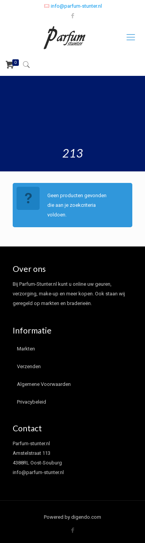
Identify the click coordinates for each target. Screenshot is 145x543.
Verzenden (29, 366)
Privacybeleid (31, 402)
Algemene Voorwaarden (44, 384)
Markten (26, 349)
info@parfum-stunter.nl (76, 6)
